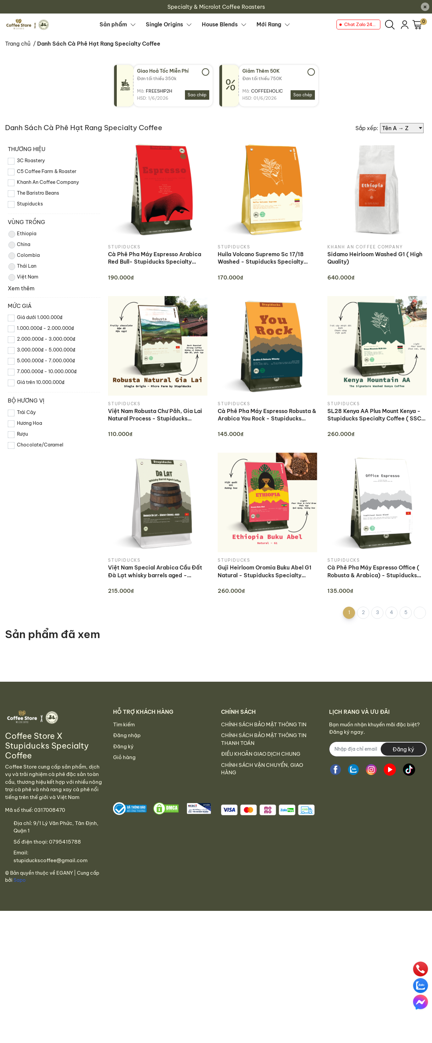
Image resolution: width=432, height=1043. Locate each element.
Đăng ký (123, 746)
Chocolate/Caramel (40, 445)
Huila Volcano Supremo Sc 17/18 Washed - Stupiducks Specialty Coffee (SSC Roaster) (261, 258)
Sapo (20, 880)
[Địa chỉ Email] (378, 749)
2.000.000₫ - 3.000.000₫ (46, 339)
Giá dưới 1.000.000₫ (39, 317)
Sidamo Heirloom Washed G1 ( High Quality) (375, 258)
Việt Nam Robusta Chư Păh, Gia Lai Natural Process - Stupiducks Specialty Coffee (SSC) (155, 415)
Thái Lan (22, 267)
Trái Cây (26, 412)
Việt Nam (23, 277)
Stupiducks (30, 204)
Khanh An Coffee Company (48, 182)
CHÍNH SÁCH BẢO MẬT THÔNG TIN (263, 724)
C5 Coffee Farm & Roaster (46, 171)
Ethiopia (22, 234)
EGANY (64, 873)
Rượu (22, 434)
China (19, 245)
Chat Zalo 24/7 (361, 24)
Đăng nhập (127, 735)
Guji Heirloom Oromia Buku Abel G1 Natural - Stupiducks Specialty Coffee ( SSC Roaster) (265, 571)
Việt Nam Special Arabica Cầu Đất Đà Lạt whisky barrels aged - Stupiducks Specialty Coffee (155, 571)
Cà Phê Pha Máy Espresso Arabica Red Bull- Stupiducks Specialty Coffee (154, 258)
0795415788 (65, 842)
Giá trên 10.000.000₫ (40, 382)
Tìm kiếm (124, 724)
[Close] (425, 7)
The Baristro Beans (38, 193)
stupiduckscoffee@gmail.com (50, 860)
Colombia (24, 256)
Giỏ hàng (124, 757)
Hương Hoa (29, 423)
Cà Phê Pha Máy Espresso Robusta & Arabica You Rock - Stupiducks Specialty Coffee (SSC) (267, 415)
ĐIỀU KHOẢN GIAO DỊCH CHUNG (260, 754)
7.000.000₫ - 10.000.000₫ (47, 371)
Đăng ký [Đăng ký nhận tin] (403, 749)
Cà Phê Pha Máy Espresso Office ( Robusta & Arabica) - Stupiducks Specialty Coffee (373, 571)
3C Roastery (31, 160)
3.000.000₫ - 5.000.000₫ (46, 350)
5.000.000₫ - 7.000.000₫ (46, 361)
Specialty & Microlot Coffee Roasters (216, 6)
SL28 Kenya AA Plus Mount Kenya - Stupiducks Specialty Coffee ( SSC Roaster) (374, 415)
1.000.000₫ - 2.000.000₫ (45, 328)
